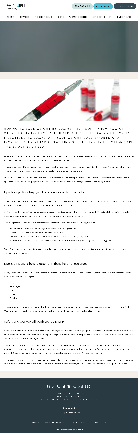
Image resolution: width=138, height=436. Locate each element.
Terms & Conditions (56, 425)
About (10, 19)
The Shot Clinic (43, 19)
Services (24, 19)
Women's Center (78, 19)
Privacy (35, 425)
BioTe (61, 19)
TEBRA (81, 433)
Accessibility (80, 425)
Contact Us (100, 425)
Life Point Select (102, 19)
